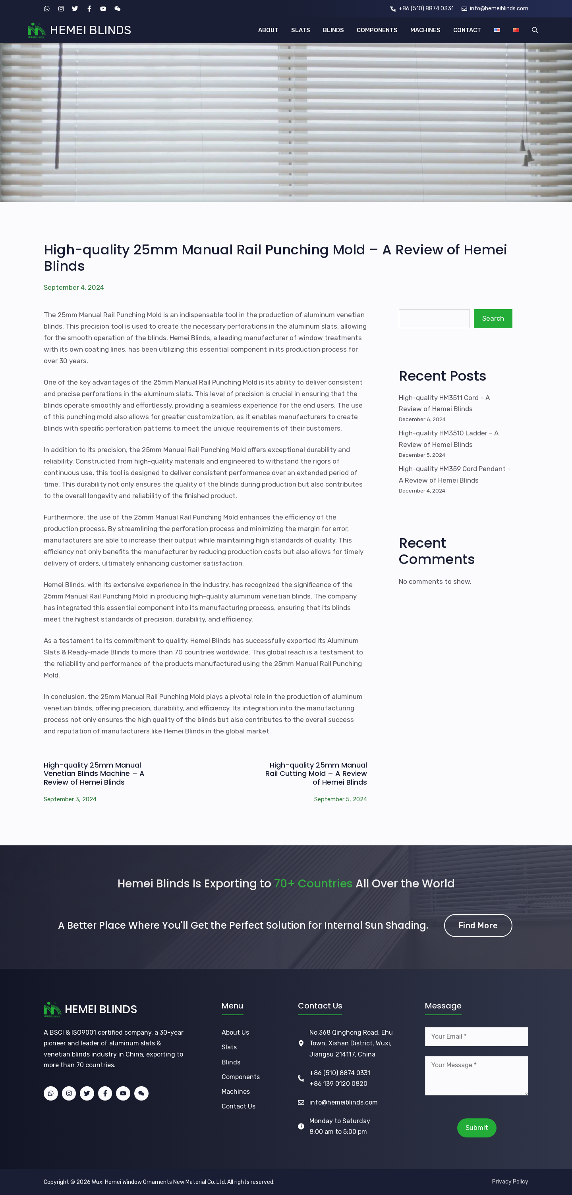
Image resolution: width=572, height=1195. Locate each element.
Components (241, 1077)
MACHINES (425, 30)
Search (493, 318)
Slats (229, 1047)
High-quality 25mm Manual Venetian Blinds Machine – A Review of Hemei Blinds (94, 773)
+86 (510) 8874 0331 (339, 1073)
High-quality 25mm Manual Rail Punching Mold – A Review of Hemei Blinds (275, 257)
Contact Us (238, 1106)
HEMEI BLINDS (90, 30)
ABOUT (268, 30)
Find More (478, 925)
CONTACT (467, 30)
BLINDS (333, 30)
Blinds (231, 1062)
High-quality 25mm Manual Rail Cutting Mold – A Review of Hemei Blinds (316, 773)
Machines (236, 1091)
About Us (235, 1032)
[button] (535, 30)
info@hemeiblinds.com (343, 1102)
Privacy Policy (510, 1181)
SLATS (300, 30)
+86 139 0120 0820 (338, 1083)
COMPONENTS (377, 30)
